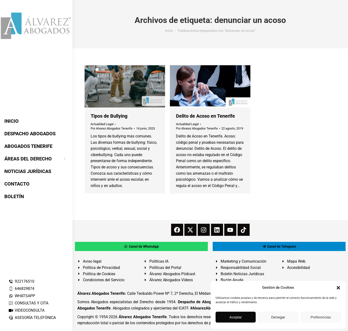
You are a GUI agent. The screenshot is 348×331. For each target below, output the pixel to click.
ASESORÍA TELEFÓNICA (32, 317)
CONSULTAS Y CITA (28, 303)
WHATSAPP (21, 296)
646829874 (21, 288)
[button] (338, 287)
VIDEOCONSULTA (26, 310)
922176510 (21, 281)
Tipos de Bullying (109, 116)
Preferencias (321, 317)
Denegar (278, 317)
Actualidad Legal (102, 124)
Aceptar (235, 317)
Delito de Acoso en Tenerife (205, 116)
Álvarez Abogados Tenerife (143, 317)
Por (111, 128)
